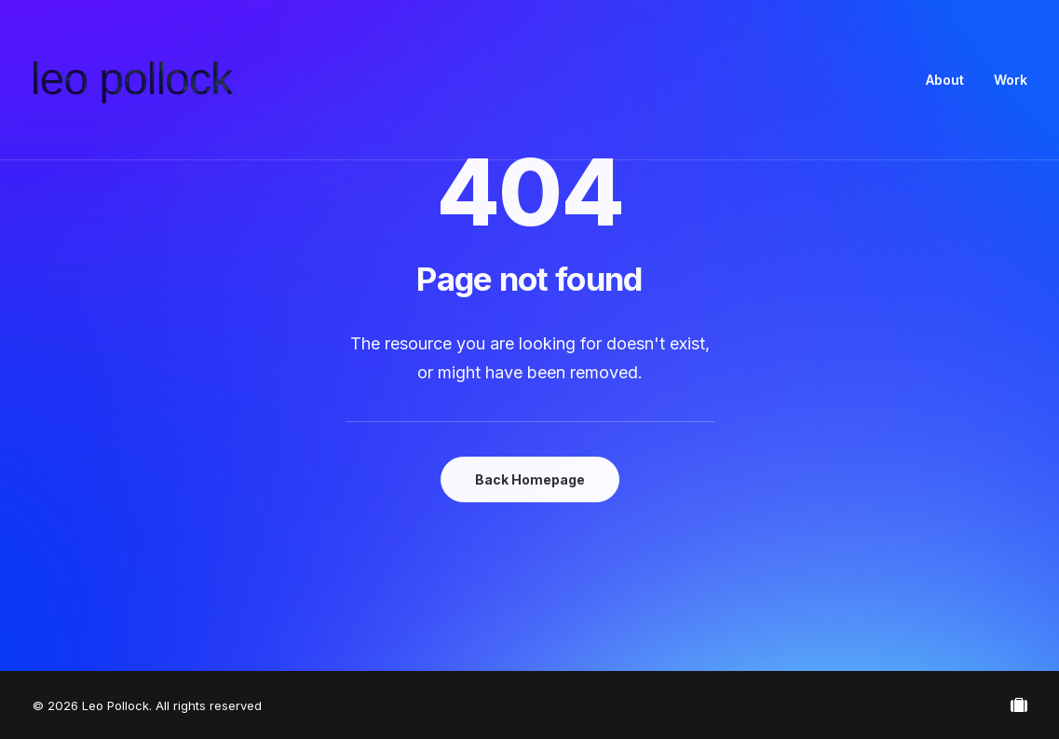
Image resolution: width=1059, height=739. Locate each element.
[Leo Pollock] (133, 80)
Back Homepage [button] (530, 479)
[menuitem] (951, 80)
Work (1010, 80)
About (945, 80)
